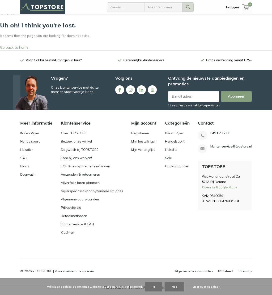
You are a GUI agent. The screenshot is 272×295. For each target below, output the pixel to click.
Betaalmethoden (74, 219)
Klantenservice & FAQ (77, 228)
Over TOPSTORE (73, 136)
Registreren (140, 136)
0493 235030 (220, 137)
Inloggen (232, 7)
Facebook (119, 92)
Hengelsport (30, 145)
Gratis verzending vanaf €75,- (229, 63)
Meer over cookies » (206, 286)
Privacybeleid (71, 211)
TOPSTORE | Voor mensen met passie (64, 275)
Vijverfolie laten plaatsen (80, 186)
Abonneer (236, 100)
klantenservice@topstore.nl (231, 150)
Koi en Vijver (29, 136)
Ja (153, 286)
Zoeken (188, 7)
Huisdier (26, 153)
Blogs (24, 170)
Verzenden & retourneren (80, 178)
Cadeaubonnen (177, 170)
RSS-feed (225, 275)
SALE (24, 161)
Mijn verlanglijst (143, 153)
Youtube (152, 92)
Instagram (130, 92)
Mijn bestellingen (144, 145)
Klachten (67, 236)
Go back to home (14, 50)
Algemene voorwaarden (80, 203)
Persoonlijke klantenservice (144, 63)
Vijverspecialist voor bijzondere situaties (92, 194)
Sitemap (245, 275)
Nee (174, 286)
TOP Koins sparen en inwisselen (85, 170)
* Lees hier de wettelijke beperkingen (194, 109)
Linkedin (141, 92)
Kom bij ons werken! (76, 161)
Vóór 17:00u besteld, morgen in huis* (54, 63)
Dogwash (27, 178)
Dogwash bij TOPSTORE (79, 153)
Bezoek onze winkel (76, 145)
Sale (168, 161)
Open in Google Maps (219, 191)
